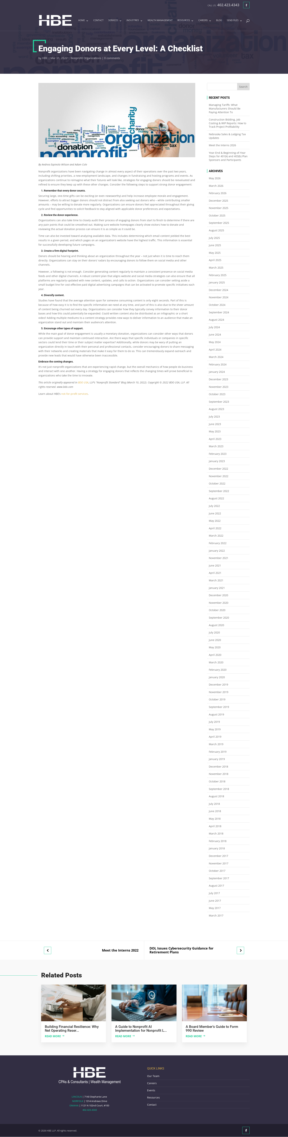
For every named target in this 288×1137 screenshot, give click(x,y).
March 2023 (216, 446)
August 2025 (216, 230)
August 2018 (216, 796)
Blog (219, 20)
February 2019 (217, 751)
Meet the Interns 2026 (222, 145)
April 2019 (215, 736)
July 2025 (214, 238)
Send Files (233, 20)
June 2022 (215, 513)
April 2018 (215, 826)
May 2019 (215, 729)
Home (81, 20)
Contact (98, 20)
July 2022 (214, 506)
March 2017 (216, 915)
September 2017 (219, 878)
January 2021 (217, 588)
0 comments (112, 58)
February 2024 (217, 364)
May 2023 (215, 431)
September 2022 (219, 491)
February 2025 (217, 275)
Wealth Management (160, 20)
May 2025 (215, 252)
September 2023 (219, 401)
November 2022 (218, 476)
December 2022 (218, 468)
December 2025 (218, 200)
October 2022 (217, 483)
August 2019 (216, 714)
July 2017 (214, 893)
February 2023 (217, 453)
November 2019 (218, 692)
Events (151, 1090)
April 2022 (215, 528)
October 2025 (217, 215)
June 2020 (215, 640)
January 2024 (217, 371)
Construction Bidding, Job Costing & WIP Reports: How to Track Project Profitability (227, 123)
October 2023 (217, 394)
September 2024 (219, 312)
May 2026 (215, 178)
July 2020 (214, 632)
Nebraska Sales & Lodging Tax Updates (227, 136)
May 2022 (215, 520)
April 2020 (215, 655)
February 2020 (217, 669)
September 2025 (219, 223)
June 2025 (215, 245)
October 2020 (217, 610)
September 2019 (219, 707)
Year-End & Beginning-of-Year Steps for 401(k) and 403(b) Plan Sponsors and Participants (228, 156)
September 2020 (219, 617)
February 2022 (217, 543)
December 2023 (218, 379)
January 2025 (217, 282)
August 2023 (216, 409)
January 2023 (217, 461)
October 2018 (217, 781)
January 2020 (217, 677)
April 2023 (215, 439)
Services (113, 20)
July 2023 (214, 416)
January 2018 (217, 848)
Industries (133, 20)
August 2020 (216, 625)
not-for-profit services (74, 394)
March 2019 (216, 744)
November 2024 (218, 297)
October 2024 (217, 305)
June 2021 (215, 565)
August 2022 (216, 498)
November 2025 (218, 208)
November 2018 (218, 774)
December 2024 (218, 290)
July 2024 (214, 327)
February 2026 (217, 193)
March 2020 (216, 662)
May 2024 (215, 342)
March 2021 (216, 580)
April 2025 (215, 260)
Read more (53, 1036)
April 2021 (215, 573)
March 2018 (216, 833)
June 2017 (215, 900)
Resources (183, 20)
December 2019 (218, 684)
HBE (45, 58)
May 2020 (215, 647)
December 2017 (218, 856)
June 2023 (215, 424)
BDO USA (83, 382)
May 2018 (215, 818)
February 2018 (217, 841)
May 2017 (215, 908)
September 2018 (219, 789)
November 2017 (218, 863)
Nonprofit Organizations (86, 58)
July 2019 (214, 722)
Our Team (153, 1076)
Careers (203, 20)
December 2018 (218, 766)
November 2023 (218, 387)
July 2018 (214, 804)
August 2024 (216, 319)
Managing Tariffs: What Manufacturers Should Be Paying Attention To (224, 108)
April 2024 (215, 349)
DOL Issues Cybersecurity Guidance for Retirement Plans (181, 950)
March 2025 (216, 267)
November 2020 (218, 602)
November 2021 (218, 558)
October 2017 (217, 870)
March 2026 (216, 185)
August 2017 (216, 885)
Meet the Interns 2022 (120, 950)
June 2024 (215, 334)
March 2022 (216, 535)
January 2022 (217, 550)
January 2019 (217, 759)
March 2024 (216, 357)
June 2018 (215, 811)
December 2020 (218, 595)
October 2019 (217, 699)
